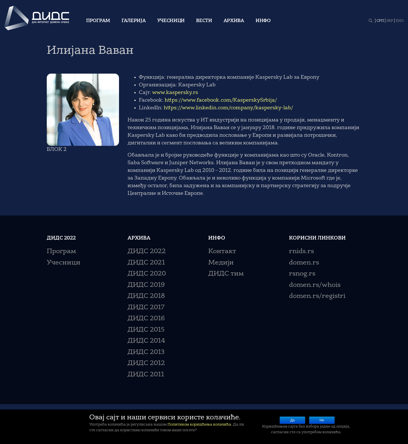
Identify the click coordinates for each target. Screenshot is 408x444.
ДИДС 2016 (146, 318)
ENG (400, 21)
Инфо (263, 21)
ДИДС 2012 (146, 363)
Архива (234, 21)
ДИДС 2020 (147, 274)
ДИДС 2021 (146, 263)
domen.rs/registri (317, 296)
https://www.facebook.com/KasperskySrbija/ (221, 100)
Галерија (134, 21)
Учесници (171, 21)
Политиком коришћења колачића (199, 424)
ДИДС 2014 (146, 341)
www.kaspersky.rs (175, 92)
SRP (389, 21)
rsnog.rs (302, 274)
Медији (221, 263)
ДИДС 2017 (146, 307)
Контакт (222, 251)
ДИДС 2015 (146, 330)
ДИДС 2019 (146, 285)
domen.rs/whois (315, 285)
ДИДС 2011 (146, 375)
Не (322, 420)
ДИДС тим (226, 274)
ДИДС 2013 (146, 352)
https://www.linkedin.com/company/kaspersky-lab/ (228, 107)
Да (292, 420)
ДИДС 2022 (147, 251)
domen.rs (304, 263)
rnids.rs (301, 251)
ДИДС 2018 (146, 296)
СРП (380, 21)
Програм (98, 21)
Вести (204, 21)
